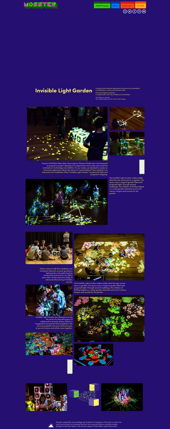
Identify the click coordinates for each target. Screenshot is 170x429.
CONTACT (127, 5)
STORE (140, 5)
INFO (115, 5)
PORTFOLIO (102, 5)
